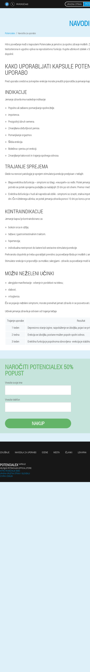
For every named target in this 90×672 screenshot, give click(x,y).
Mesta (56, 452)
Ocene (45, 452)
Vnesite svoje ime (13, 382)
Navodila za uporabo (25, 452)
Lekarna (82, 452)
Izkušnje (4, 452)
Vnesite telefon (12, 399)
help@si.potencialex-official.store (15, 468)
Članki (68, 452)
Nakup (38, 423)
